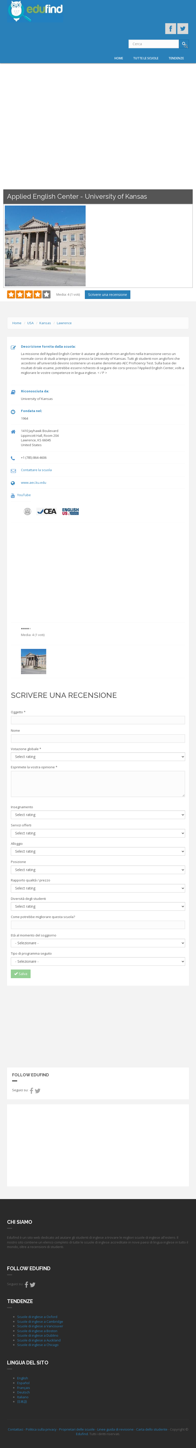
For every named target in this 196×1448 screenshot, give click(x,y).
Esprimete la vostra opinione (34, 767)
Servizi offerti (21, 825)
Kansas (45, 323)
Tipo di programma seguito (31, 953)
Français (23, 1387)
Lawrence (64, 323)
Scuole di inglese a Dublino (37, 1335)
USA (30, 323)
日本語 (22, 1401)
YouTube (24, 495)
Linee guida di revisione (115, 1429)
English (22, 1378)
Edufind (82, 1434)
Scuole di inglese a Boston (37, 1331)
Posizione (18, 861)
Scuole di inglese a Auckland (39, 1340)
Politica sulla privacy (41, 1429)
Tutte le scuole (145, 58)
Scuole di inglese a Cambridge (40, 1321)
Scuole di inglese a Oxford (37, 1316)
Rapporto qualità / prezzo (30, 880)
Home (118, 58)
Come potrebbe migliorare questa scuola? (43, 916)
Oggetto (18, 712)
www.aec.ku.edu (33, 482)
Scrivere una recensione (107, 294)
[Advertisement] (98, 1026)
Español (23, 1383)
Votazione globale (26, 749)
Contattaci (15, 1429)
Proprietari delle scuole (77, 1429)
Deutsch (23, 1392)
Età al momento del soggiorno (33, 935)
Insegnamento (22, 807)
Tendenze (176, 58)
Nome (15, 730)
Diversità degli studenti (28, 898)
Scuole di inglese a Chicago (38, 1344)
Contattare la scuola (36, 470)
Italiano (23, 1397)
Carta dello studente (151, 1429)
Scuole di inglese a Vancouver (40, 1326)
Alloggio (17, 843)
